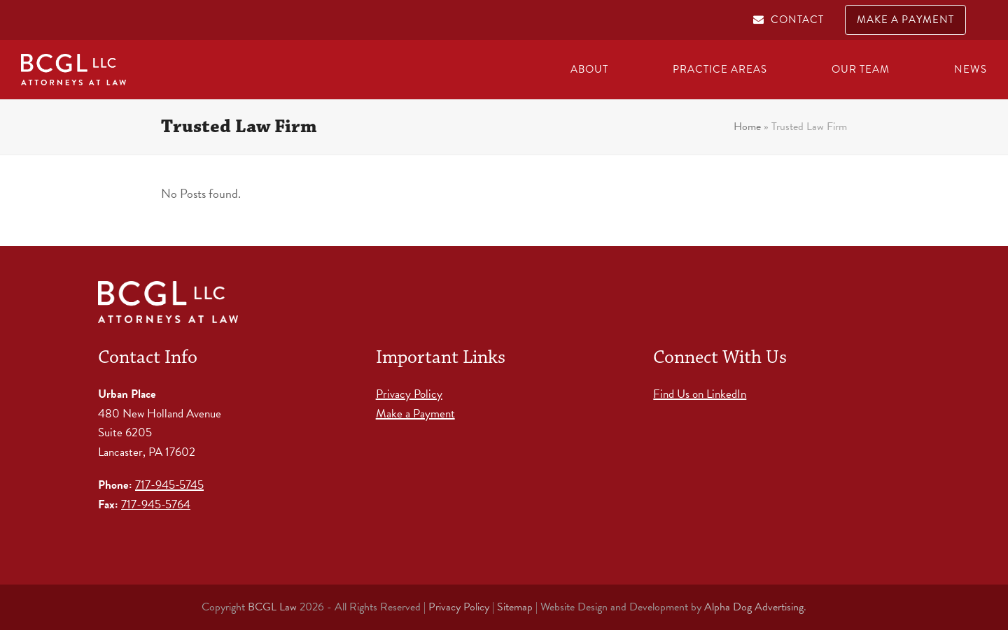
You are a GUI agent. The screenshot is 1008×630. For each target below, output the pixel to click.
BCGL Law (272, 607)
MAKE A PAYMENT (905, 19)
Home (747, 126)
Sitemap (515, 607)
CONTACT (797, 19)
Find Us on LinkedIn (699, 394)
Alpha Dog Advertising (754, 607)
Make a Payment (415, 413)
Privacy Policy (409, 394)
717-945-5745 (169, 485)
